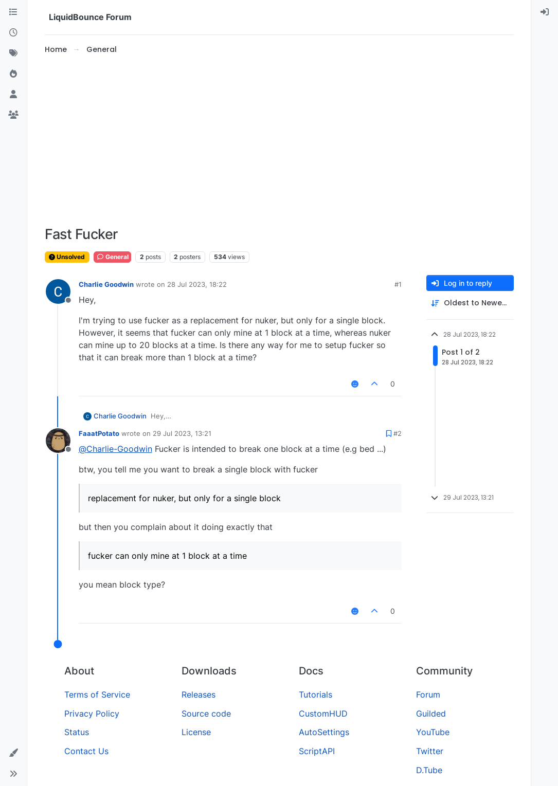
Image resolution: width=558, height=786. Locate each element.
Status (76, 732)
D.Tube (429, 770)
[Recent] (13, 33)
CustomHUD (323, 713)
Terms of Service (97, 694)
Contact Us (86, 751)
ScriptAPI (317, 751)
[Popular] (13, 74)
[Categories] (13, 12)
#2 (397, 433)
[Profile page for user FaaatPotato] (58, 440)
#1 (398, 284)
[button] (13, 753)
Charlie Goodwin (106, 284)
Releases (198, 694)
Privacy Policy (91, 713)
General (112, 257)
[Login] (544, 12)
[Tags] (13, 53)
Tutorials (315, 694)
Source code (206, 713)
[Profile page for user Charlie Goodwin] (58, 291)
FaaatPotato (99, 433)
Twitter (429, 751)
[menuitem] (544, 12)
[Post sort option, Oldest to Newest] (470, 303)
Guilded (431, 713)
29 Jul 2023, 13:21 (182, 433)
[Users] (13, 94)
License (196, 732)
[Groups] (13, 115)
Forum (428, 694)
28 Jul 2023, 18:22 (197, 284)
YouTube (432, 732)
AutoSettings (324, 732)
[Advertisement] (279, 141)
